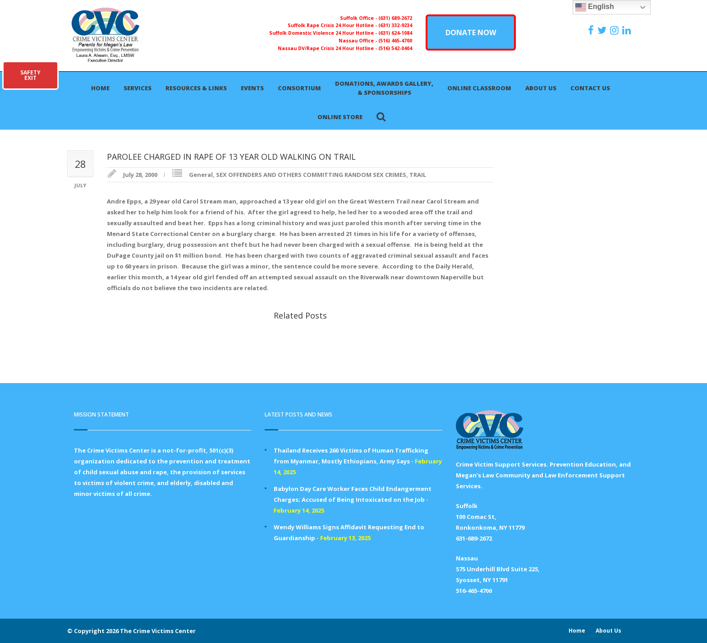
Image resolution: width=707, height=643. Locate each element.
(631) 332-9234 (395, 25)
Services (138, 88)
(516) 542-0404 (395, 48)
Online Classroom (479, 88)
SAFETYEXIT (30, 75)
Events (252, 88)
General (201, 175)
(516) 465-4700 (395, 40)
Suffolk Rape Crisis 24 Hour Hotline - (333, 25)
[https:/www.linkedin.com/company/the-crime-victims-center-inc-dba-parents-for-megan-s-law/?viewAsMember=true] (627, 30)
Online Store (340, 117)
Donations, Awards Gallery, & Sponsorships (384, 88)
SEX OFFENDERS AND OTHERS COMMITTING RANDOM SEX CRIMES (311, 175)
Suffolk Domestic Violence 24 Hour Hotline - (323, 33)
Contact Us (590, 88)
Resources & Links (196, 88)
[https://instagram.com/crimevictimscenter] (615, 30)
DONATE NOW (470, 32)
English (594, 7)
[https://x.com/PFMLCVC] (603, 30)
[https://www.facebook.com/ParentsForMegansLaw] (592, 30)
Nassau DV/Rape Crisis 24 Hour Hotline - (328, 48)
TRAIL (417, 175)
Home (100, 88)
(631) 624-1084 (395, 33)
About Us (540, 88)
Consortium (299, 88)
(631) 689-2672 (395, 18)
